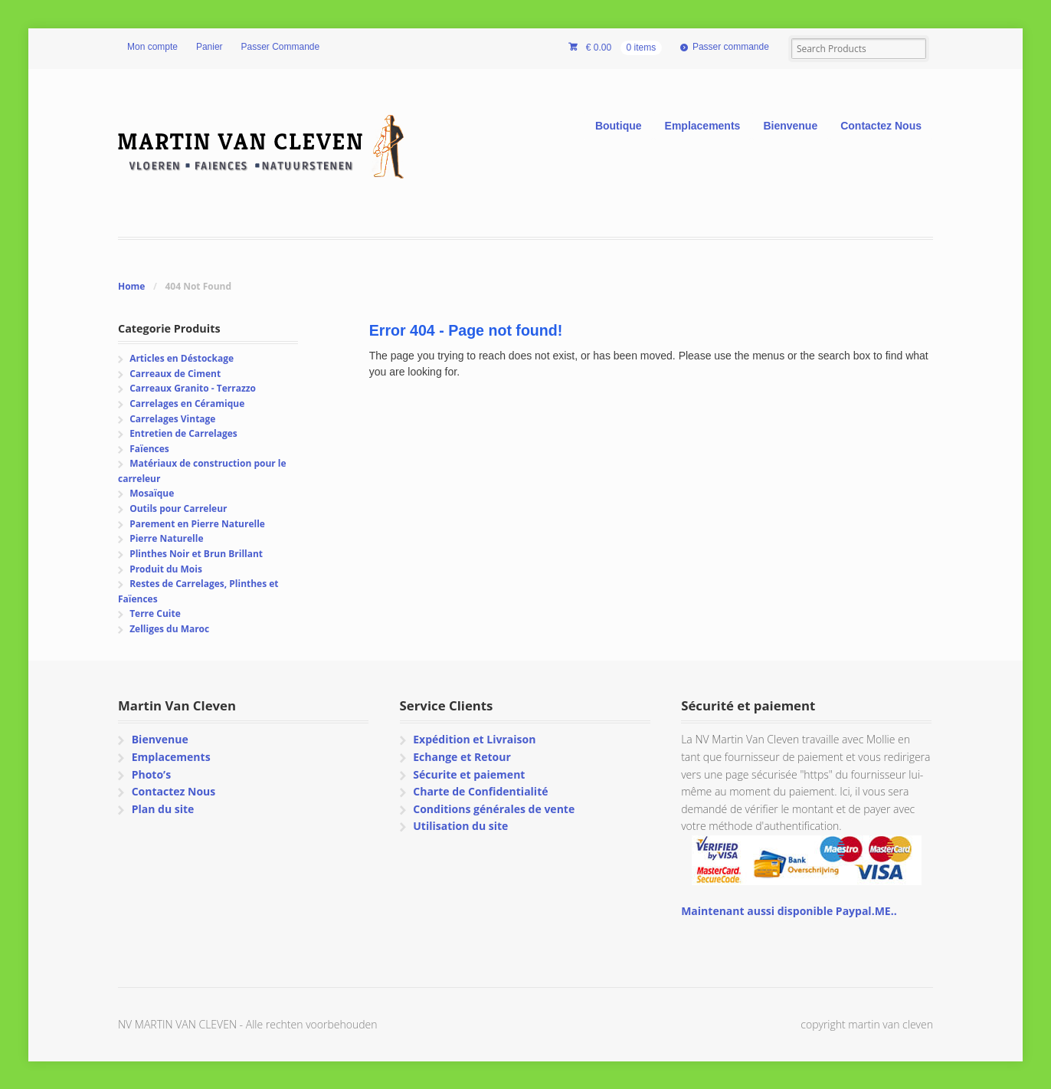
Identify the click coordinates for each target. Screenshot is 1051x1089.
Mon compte (152, 46)
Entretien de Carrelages (183, 433)
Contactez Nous (881, 126)
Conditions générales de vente (494, 809)
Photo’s (151, 774)
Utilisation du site (460, 825)
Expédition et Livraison (474, 739)
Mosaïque (151, 493)
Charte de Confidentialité (480, 791)
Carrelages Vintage (172, 418)
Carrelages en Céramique (186, 403)
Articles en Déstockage (181, 358)
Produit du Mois (165, 569)
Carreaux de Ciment (175, 373)
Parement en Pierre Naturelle (197, 523)
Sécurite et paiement (469, 774)
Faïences (149, 448)
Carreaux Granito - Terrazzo (192, 388)
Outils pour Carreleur (178, 508)
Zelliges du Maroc (169, 628)
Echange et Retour (462, 757)
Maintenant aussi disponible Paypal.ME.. (788, 911)
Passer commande (730, 46)
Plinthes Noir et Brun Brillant (196, 553)
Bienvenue (790, 126)
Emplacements (703, 126)
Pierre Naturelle (166, 538)
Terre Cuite (155, 613)
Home (131, 286)
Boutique (618, 126)
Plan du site (163, 809)
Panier (209, 46)
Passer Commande (280, 46)
